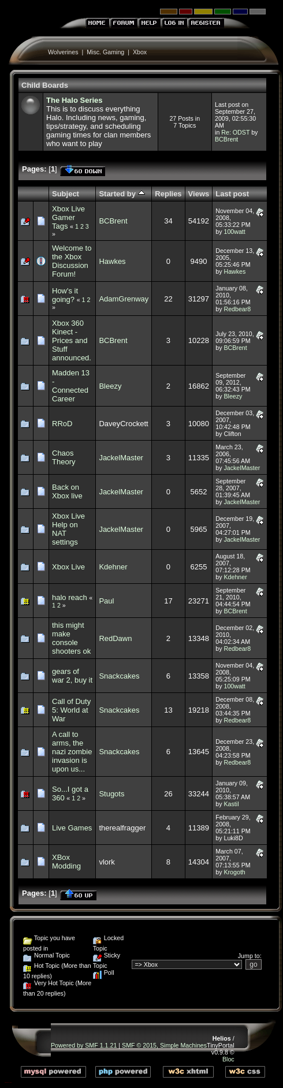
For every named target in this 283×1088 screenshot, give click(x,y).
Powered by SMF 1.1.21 (84, 1045)
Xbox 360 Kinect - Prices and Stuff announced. (71, 340)
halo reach (69, 597)
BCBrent (226, 139)
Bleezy (110, 386)
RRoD (62, 423)
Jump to (249, 955)
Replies (168, 193)
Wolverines (63, 52)
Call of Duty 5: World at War (71, 710)
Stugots (111, 793)
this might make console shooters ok (71, 638)
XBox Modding (66, 861)
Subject (65, 193)
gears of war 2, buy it (72, 675)
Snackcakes (119, 676)
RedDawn (115, 638)
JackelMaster (121, 457)
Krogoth (234, 872)
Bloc (228, 1059)
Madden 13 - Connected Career (71, 385)
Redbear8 (237, 308)
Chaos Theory (63, 457)
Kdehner (113, 566)
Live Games (72, 828)
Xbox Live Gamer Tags (68, 217)
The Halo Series (74, 100)
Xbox (140, 52)
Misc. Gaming (105, 52)
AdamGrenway (123, 299)
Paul (106, 601)
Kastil (231, 803)
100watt (234, 231)
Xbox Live (68, 566)
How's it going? (65, 295)
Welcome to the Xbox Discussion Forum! (71, 261)
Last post (232, 193)
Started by (121, 193)
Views (199, 193)
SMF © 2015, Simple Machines (164, 1045)
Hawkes (112, 261)
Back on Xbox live (67, 491)
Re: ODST (235, 132)
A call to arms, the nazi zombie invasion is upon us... (72, 751)
